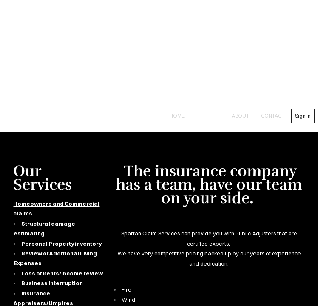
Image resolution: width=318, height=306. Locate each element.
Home (177, 116)
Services (208, 116)
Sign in (303, 116)
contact (272, 116)
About (240, 116)
